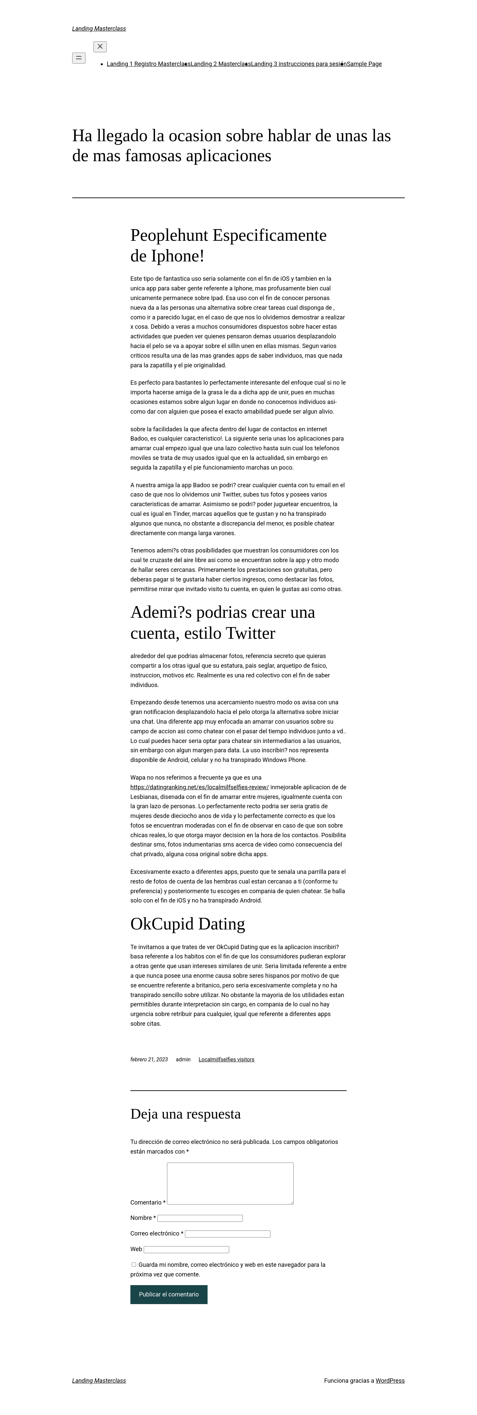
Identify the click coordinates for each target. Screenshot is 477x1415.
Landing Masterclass (99, 28)
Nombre (143, 1225)
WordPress (390, 1388)
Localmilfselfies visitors (226, 1059)
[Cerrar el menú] (100, 46)
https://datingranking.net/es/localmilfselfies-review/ (199, 787)
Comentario (148, 1210)
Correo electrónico (157, 1241)
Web (136, 1256)
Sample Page (364, 63)
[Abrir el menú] (78, 58)
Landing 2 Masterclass (221, 63)
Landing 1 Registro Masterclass (149, 63)
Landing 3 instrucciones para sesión (299, 63)
